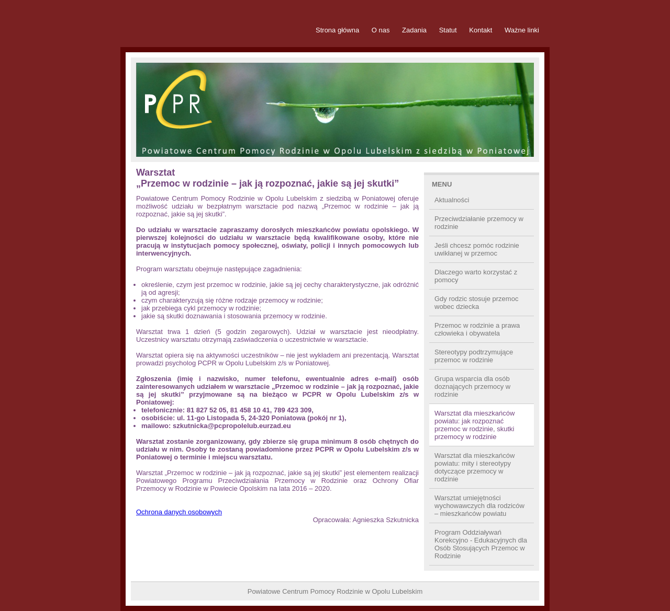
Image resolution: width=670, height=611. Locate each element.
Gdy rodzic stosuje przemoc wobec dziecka (476, 302)
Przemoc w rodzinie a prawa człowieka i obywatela (477, 329)
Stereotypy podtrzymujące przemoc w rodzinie (473, 356)
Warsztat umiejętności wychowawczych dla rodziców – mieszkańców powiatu (479, 505)
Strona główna (337, 30)
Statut (448, 30)
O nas (381, 30)
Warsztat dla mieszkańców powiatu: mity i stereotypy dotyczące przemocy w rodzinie (474, 467)
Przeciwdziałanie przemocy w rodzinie (478, 222)
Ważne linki (522, 30)
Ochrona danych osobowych (179, 512)
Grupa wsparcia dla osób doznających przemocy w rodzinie (472, 386)
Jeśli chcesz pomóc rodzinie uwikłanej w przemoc (476, 249)
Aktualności (451, 200)
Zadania (414, 30)
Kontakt (480, 30)
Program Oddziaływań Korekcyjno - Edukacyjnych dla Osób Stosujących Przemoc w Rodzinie (480, 544)
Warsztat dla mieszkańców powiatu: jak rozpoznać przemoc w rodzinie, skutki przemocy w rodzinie (474, 425)
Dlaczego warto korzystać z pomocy (475, 276)
